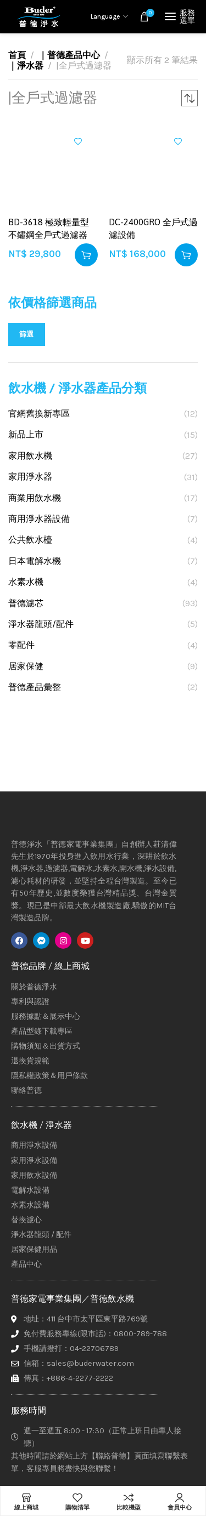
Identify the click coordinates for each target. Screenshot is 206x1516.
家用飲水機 (30, 456)
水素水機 (25, 582)
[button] (86, 254)
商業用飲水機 (34, 498)
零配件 (21, 645)
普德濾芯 (25, 603)
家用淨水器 (30, 476)
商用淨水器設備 (39, 519)
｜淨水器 (25, 65)
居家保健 (25, 666)
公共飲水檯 (30, 539)
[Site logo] (38, 16)
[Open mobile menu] (181, 16)
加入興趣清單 (78, 141)
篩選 (26, 334)
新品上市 (25, 434)
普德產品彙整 (34, 687)
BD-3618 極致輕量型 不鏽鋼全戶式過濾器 (48, 228)
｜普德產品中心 (69, 55)
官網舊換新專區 (39, 413)
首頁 (17, 55)
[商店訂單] (189, 98)
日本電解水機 (34, 561)
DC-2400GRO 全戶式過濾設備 (153, 228)
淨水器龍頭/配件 (41, 624)
